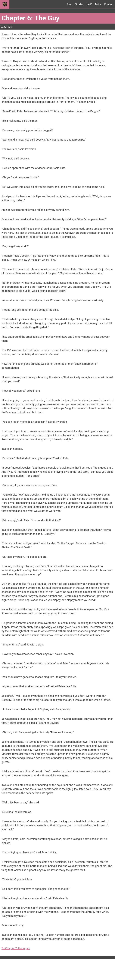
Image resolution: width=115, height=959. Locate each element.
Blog (69, 4)
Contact (109, 4)
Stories (79, 4)
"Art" (89, 4)
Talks (98, 4)
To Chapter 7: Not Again (15, 948)
